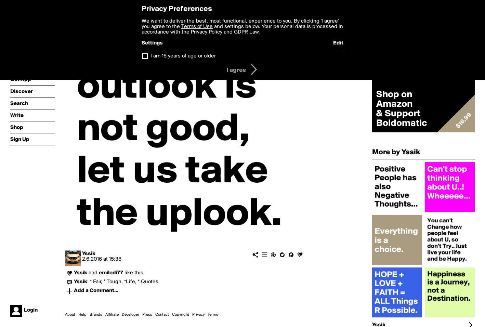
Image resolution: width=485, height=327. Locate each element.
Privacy (198, 315)
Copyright (180, 315)
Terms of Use (197, 26)
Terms (213, 315)
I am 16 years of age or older (183, 56)
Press (147, 315)
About (70, 315)
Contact (162, 315)
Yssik (88, 254)
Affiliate (112, 315)
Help (82, 315)
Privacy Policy (206, 32)
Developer (130, 315)
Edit (338, 43)
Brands (96, 315)
